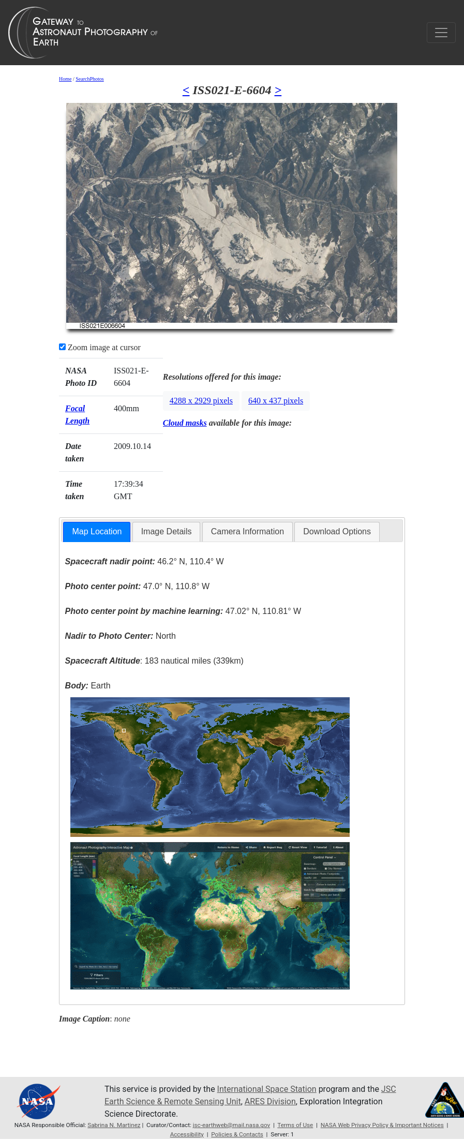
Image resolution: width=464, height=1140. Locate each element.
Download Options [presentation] (337, 531)
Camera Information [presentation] (247, 531)
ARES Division (270, 1101)
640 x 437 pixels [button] (275, 400)
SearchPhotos (89, 79)
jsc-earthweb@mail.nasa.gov (231, 1125)
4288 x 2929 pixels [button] (201, 400)
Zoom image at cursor (100, 347)
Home (65, 79)
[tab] (96, 532)
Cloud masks (185, 422)
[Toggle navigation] (441, 32)
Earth (88, 685)
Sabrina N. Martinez (113, 1125)
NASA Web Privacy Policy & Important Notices (382, 1125)
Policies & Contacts (237, 1134)
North (120, 636)
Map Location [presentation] (97, 531)
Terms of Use (295, 1125)
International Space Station (267, 1089)
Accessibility (187, 1134)
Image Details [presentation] (166, 531)
